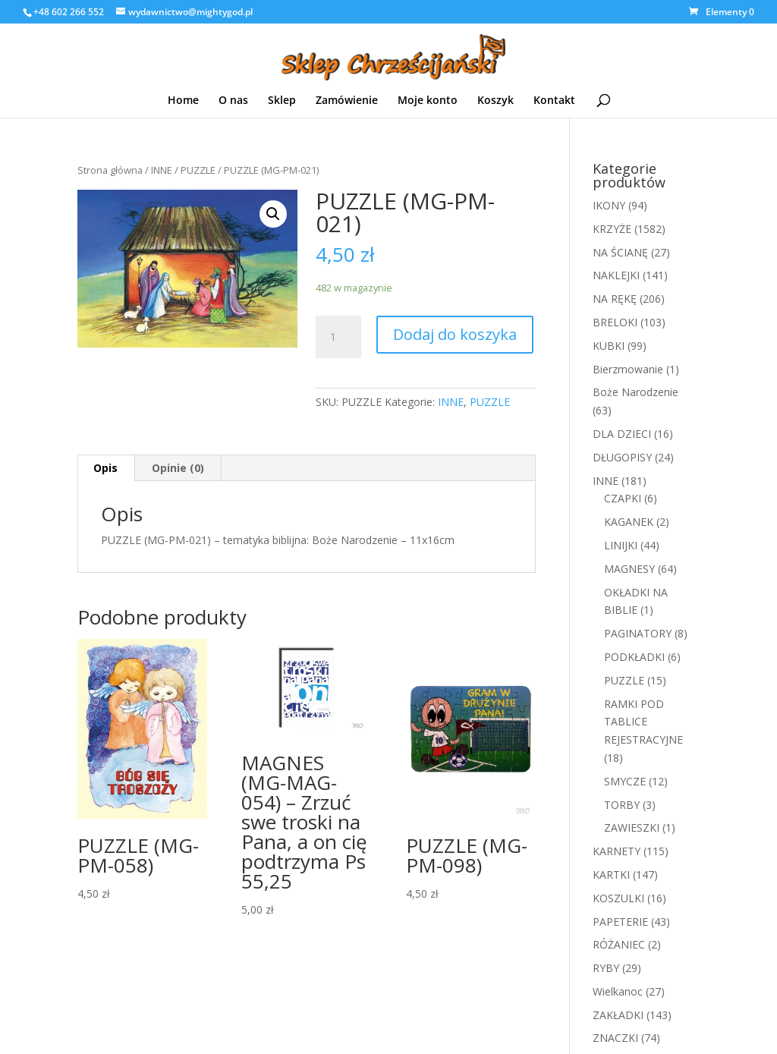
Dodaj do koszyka (455, 334)
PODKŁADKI (634, 657)
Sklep (282, 99)
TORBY (622, 805)
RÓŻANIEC (619, 944)
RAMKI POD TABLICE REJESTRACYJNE (643, 722)
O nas (233, 99)
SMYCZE (625, 781)
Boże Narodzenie (635, 392)
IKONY (609, 205)
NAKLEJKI (616, 275)
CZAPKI (622, 498)
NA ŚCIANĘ (620, 252)
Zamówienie (347, 99)
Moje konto (428, 99)
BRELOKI (615, 322)
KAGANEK (628, 521)
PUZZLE (198, 170)
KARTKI (611, 874)
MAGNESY (629, 569)
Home (183, 99)
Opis (105, 468)
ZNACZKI (615, 1037)
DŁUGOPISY (622, 457)
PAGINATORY (638, 633)
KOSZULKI (618, 898)
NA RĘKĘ (615, 298)
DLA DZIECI (622, 433)
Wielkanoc (618, 991)
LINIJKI (620, 545)
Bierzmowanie (628, 369)
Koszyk (495, 99)
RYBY (606, 968)
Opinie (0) (178, 468)
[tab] (106, 468)
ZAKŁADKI (618, 1015)
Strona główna (110, 170)
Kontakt (554, 99)
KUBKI (608, 345)
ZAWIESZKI (631, 827)
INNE (161, 170)
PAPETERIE (620, 921)
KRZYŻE (612, 229)
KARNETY (616, 851)
